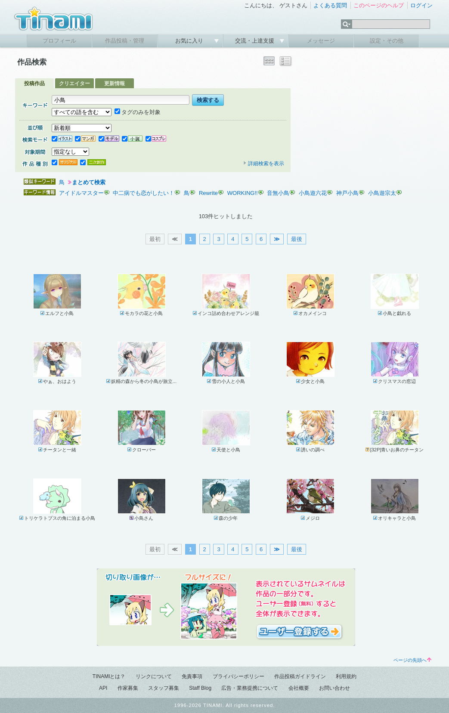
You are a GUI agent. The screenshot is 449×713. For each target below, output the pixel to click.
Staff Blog (200, 688)
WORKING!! (242, 193)
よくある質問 (330, 5)
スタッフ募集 (163, 688)
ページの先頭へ (412, 660)
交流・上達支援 (255, 40)
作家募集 (128, 688)
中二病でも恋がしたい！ (143, 193)
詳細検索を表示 (263, 164)
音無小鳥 (278, 193)
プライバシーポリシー (238, 676)
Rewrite (208, 193)
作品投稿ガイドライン (300, 676)
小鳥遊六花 (313, 193)
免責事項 (192, 676)
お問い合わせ (334, 688)
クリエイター (74, 83)
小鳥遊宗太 (382, 193)
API (103, 688)
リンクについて (154, 676)
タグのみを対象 (138, 112)
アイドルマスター (81, 193)
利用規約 (346, 676)
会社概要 (298, 688)
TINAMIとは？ (109, 676)
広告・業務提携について (249, 688)
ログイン (421, 5)
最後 (296, 239)
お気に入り (190, 40)
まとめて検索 (88, 182)
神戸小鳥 (347, 193)
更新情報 (114, 83)
